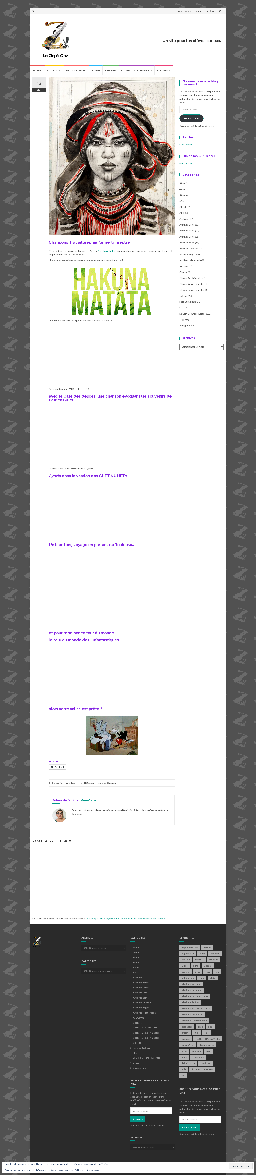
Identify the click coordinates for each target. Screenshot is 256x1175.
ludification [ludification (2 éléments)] (188, 978)
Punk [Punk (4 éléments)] (196, 1032)
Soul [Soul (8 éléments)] (208, 1050)
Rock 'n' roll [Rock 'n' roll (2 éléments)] (188, 1044)
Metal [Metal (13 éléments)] (213, 978)
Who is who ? (184, 11)
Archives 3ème (187, 224)
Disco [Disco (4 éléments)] (185, 965)
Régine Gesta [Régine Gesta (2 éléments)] (207, 1044)
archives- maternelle (190, 260)
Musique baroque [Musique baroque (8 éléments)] (191, 984)
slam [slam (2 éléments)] (184, 1050)
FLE (181, 307)
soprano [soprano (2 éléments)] (196, 1050)
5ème (182, 195)
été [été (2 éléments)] (183, 1075)
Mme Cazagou (109, 783)
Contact (199, 11)
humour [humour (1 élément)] (186, 971)
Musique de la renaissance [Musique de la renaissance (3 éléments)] (196, 1008)
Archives (211, 11)
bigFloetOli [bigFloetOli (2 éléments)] (188, 953)
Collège (52, 70)
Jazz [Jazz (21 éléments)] (208, 971)
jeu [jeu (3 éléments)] (217, 971)
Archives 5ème (187, 236)
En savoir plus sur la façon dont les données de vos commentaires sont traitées (126, 918)
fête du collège (187, 301)
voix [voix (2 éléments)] (184, 1069)
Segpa (182, 319)
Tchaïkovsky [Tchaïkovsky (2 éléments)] (188, 1063)
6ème (182, 201)
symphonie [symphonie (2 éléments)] (198, 1057)
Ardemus (110, 70)
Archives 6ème (187, 242)
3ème (182, 183)
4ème (182, 189)
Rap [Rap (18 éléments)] (207, 1032)
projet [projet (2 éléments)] (185, 1032)
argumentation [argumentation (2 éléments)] (190, 947)
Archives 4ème (187, 230)
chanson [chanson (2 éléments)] (215, 953)
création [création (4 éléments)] (213, 959)
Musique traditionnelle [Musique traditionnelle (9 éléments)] (194, 1020)
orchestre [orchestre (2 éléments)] (187, 1026)
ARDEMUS (184, 266)
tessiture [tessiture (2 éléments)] (205, 1063)
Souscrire (138, 1118)
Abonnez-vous (191, 118)
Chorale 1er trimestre (190, 278)
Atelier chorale (76, 70)
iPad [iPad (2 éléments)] (197, 971)
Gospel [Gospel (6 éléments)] (207, 965)
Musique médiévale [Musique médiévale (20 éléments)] (192, 1014)
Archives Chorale (188, 248)
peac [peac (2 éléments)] (200, 1026)
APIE (182, 212)
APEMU (183, 207)
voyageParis (185, 325)
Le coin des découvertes (136, 70)
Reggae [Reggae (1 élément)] (186, 1038)
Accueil (37, 70)
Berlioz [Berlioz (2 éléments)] (207, 947)
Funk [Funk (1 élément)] (195, 965)
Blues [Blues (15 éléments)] (202, 953)
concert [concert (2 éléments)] (199, 959)
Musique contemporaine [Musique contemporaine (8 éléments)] (195, 996)
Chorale (183, 272)
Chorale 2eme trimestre (191, 284)
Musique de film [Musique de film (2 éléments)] (190, 1002)
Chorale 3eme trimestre (191, 289)
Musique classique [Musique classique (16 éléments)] (191, 990)
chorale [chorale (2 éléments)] (186, 959)
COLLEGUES (163, 70)
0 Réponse (88, 783)
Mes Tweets (185, 144)
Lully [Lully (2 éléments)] (201, 978)
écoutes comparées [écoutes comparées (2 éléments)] (202, 1069)
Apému (96, 70)
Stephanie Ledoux (107, 251)
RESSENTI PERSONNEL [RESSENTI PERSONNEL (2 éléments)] (207, 1038)
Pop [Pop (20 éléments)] (210, 1026)
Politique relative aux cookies (87, 1170)
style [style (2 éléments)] (184, 1057)
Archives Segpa (187, 254)
